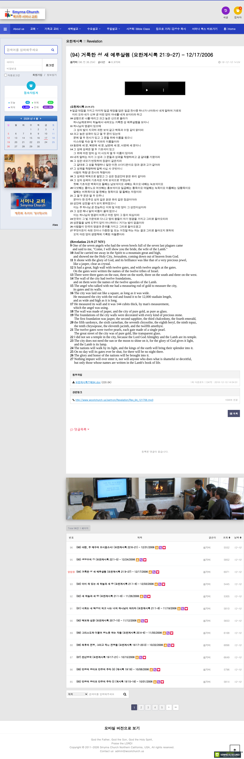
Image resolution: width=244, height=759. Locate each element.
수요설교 (92, 29)
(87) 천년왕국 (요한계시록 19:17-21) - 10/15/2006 (105, 657)
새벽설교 (73, 29)
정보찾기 (52, 74)
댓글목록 (78, 429)
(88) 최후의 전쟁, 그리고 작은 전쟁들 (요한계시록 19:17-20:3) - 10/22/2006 (120, 645)
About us (18, 29)
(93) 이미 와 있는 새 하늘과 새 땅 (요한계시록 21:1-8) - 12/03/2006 (115, 583)
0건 (101, 62)
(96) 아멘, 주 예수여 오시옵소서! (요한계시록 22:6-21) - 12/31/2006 (115, 547)
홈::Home (229, 29)
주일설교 (112, 29)
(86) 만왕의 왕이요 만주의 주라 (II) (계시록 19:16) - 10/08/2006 (113, 669)
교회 (33, 29)
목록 (234, 413)
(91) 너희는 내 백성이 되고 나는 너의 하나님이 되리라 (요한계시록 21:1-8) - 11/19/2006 (126, 608)
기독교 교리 (52, 29)
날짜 (237, 537)
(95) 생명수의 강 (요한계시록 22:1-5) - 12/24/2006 (106, 559)
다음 (169, 707)
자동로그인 (14, 75)
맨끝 (176, 707)
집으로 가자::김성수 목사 (171, 29)
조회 (226, 537)
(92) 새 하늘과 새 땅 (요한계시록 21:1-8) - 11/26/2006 (108, 596)
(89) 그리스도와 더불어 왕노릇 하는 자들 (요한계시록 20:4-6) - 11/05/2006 (119, 632)
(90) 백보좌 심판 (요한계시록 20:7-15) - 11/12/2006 (106, 620)
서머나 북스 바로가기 (205, 29)
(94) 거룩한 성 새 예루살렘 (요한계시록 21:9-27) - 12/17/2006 (112, 571)
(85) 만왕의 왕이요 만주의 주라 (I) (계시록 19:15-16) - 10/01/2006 (114, 681)
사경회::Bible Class (138, 29)
